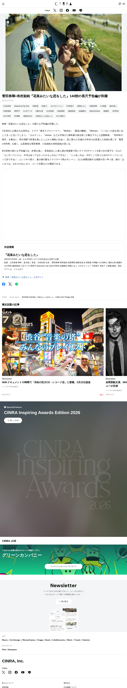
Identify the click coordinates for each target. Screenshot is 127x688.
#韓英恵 (35, 106)
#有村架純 (7, 111)
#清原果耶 (61, 111)
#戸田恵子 (70, 106)
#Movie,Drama (94, 111)
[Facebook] (67, 10)
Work (69, 640)
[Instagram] (61, 10)
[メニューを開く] (124, 4)
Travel (77, 640)
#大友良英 (7, 106)
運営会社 (67, 683)
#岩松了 (45, 106)
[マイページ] (3, 4)
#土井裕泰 (50, 111)
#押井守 (17, 111)
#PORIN (115, 111)
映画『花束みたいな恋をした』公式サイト (24, 277)
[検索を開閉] (120, 4)
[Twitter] (54, 10)
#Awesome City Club (21, 106)
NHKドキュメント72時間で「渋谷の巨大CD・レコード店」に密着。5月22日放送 (46, 382)
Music (5, 640)
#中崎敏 (17, 116)
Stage (40, 640)
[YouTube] (74, 11)
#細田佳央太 (27, 116)
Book (47, 640)
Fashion (86, 640)
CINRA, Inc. (13, 661)
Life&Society (58, 640)
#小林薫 (103, 106)
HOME (4, 297)
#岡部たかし (81, 106)
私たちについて (7, 683)
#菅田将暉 (93, 106)
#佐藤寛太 (82, 111)
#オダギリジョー (57, 106)
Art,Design (15, 640)
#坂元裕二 (113, 106)
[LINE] (80, 10)
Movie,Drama (14, 297)
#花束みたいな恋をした (44, 116)
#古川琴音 (7, 116)
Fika (4, 649)
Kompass (12, 649)
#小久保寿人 (60, 116)
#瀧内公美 (39, 111)
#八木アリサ (27, 111)
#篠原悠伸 (71, 111)
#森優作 (106, 111)
